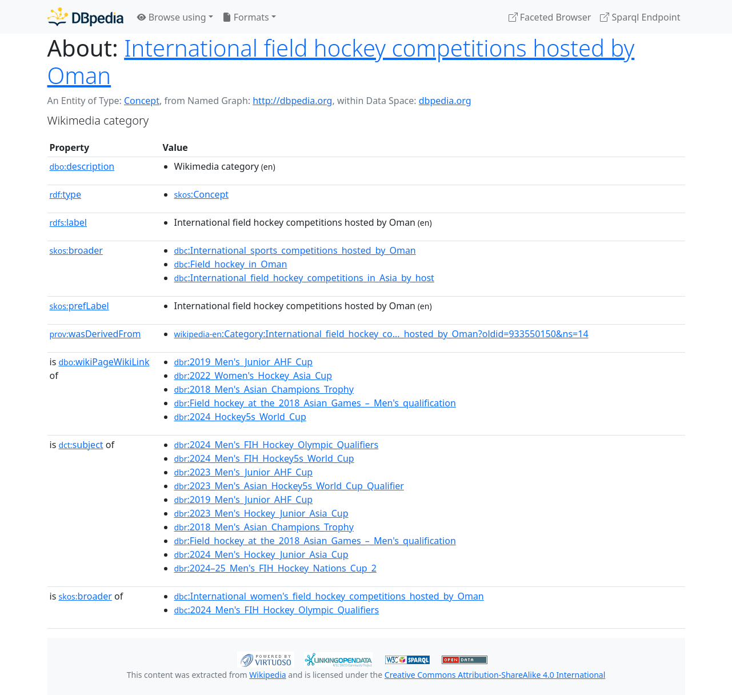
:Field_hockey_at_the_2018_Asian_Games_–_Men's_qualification (315, 403)
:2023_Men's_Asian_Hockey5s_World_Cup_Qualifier (289, 486)
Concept (141, 100)
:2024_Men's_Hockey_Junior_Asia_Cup (261, 554)
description (82, 166)
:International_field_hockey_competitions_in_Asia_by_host (304, 277)
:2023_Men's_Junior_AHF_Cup (243, 472)
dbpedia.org (445, 100)
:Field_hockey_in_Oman (230, 264)
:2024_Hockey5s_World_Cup (240, 416)
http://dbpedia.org (292, 100)
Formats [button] (245, 17)
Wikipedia (267, 674)
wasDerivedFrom (95, 333)
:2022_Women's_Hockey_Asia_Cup (253, 375)
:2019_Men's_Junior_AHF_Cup (243, 362)
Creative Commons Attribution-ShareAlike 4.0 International (495, 674)
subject (80, 444)
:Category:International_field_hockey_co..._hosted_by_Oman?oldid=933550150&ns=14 (381, 333)
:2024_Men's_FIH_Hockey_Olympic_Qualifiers (276, 444)
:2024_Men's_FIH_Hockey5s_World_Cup (264, 458)
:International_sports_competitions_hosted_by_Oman (295, 250)
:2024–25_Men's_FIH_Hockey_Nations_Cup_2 (275, 568)
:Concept (201, 194)
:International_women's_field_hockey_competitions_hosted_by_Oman (329, 596)
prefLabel (79, 305)
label (68, 222)
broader (76, 250)
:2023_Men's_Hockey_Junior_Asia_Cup (261, 513)
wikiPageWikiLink (103, 362)
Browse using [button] (171, 17)
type (66, 194)
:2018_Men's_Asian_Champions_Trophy (264, 389)
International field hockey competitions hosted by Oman (341, 61)
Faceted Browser (550, 17)
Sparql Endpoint (640, 17)
